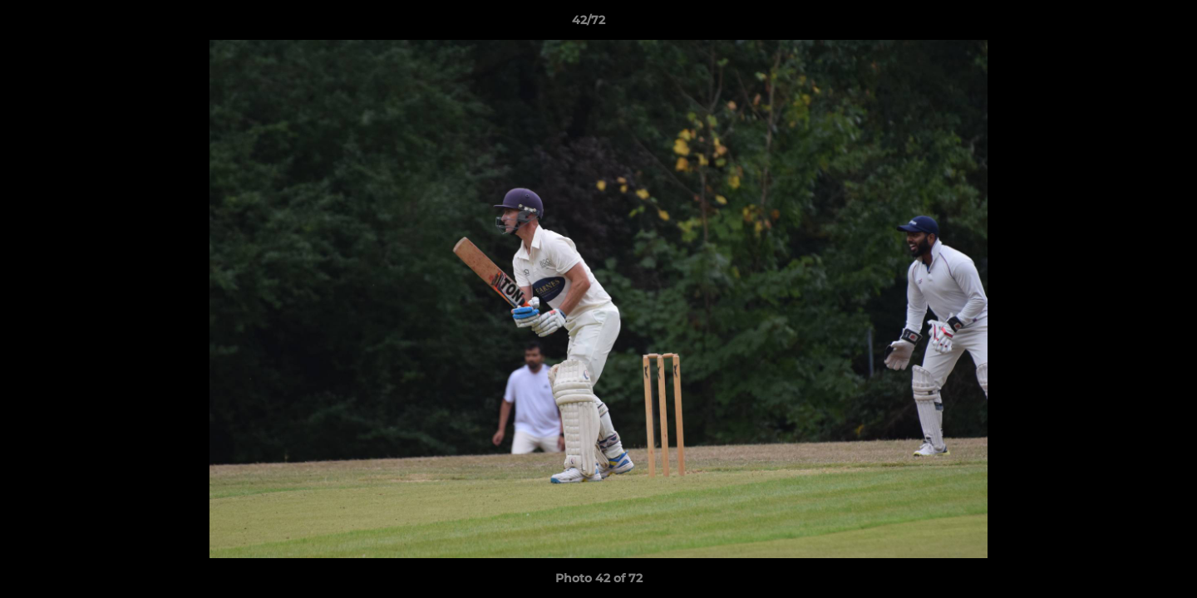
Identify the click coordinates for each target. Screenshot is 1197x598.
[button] (1127, 24)
